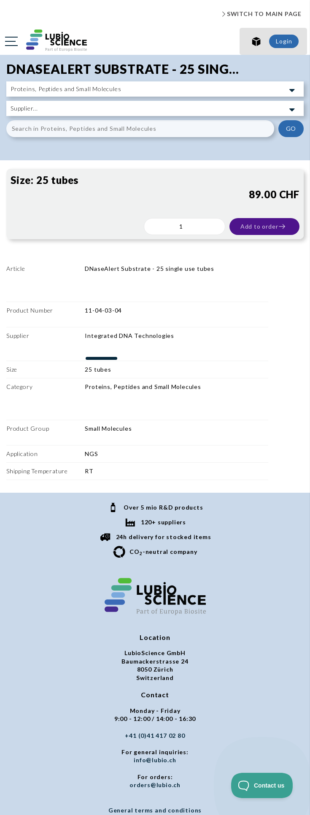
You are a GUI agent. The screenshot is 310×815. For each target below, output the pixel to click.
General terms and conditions (155, 728)
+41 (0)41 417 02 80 (155, 654)
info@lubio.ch (155, 678)
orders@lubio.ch (155, 703)
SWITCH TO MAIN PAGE (261, 14)
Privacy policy (155, 736)
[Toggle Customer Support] (262, 785)
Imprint (155, 745)
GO (291, 128)
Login (284, 41)
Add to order (263, 226)
